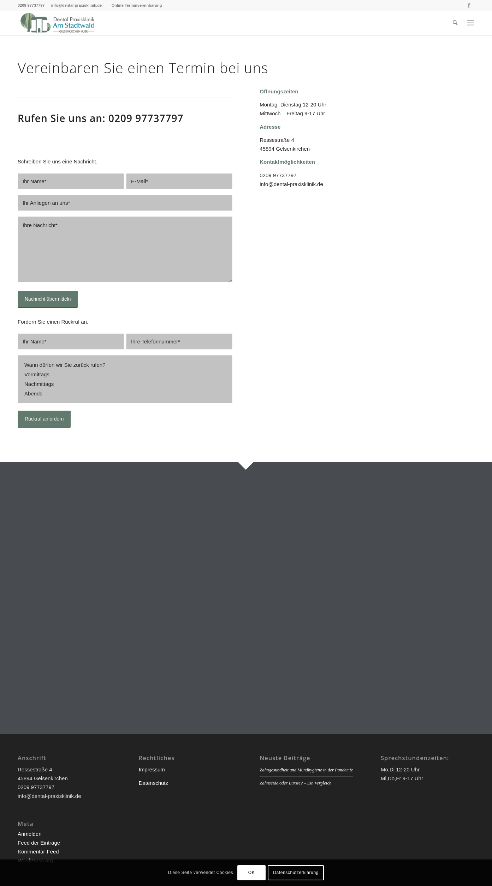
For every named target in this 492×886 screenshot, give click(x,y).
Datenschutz (153, 783)
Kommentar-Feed (38, 852)
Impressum (152, 769)
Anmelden (30, 834)
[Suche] (455, 23)
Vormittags (125, 374)
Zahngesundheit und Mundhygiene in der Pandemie (306, 770)
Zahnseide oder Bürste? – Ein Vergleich (295, 783)
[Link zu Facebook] (469, 5)
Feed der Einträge (39, 843)
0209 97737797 (32, 5)
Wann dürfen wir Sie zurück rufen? (125, 365)
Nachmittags (125, 384)
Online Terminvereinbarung (137, 5)
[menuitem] (455, 23)
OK (251, 872)
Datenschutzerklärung (296, 872)
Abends (125, 393)
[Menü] (470, 23)
